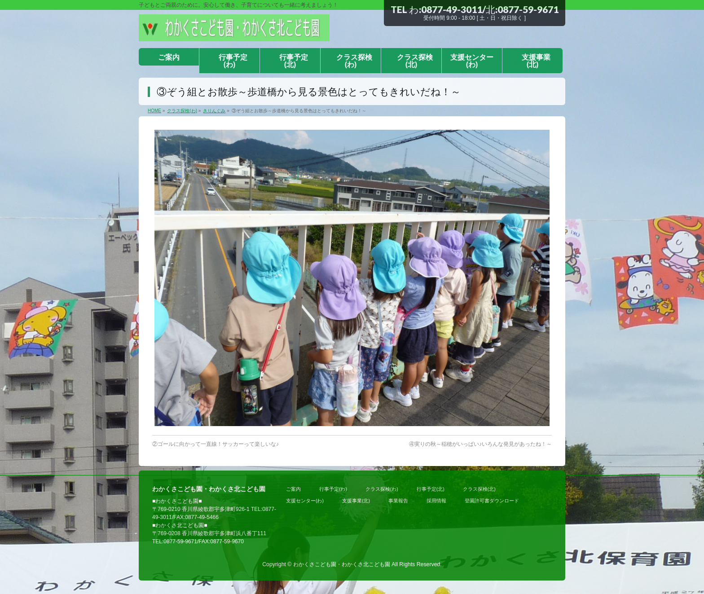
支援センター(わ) (305, 500)
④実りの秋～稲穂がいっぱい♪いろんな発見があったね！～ (480, 444)
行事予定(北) (430, 489)
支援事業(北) (356, 500)
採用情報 (436, 500)
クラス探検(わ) (381, 489)
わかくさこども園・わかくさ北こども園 (341, 564)
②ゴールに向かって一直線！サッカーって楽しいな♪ (215, 444)
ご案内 (293, 489)
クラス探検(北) (479, 489)
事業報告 (398, 500)
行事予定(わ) (333, 489)
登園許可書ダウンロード (492, 500)
